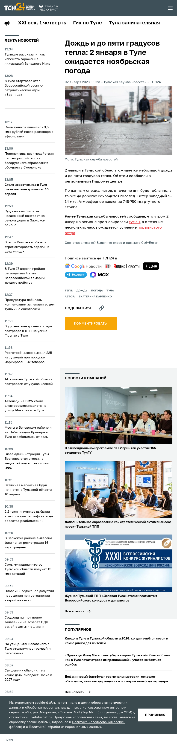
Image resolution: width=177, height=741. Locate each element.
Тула (110, 290)
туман (134, 222)
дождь (82, 290)
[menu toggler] (170, 8)
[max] (99, 275)
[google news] (83, 266)
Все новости (75, 611)
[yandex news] (122, 266)
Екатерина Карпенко (95, 296)
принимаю (155, 715)
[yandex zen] (151, 266)
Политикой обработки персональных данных (65, 727)
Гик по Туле (87, 23)
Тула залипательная (134, 23)
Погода (97, 290)
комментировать (90, 323)
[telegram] (76, 275)
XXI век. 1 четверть (42, 23)
